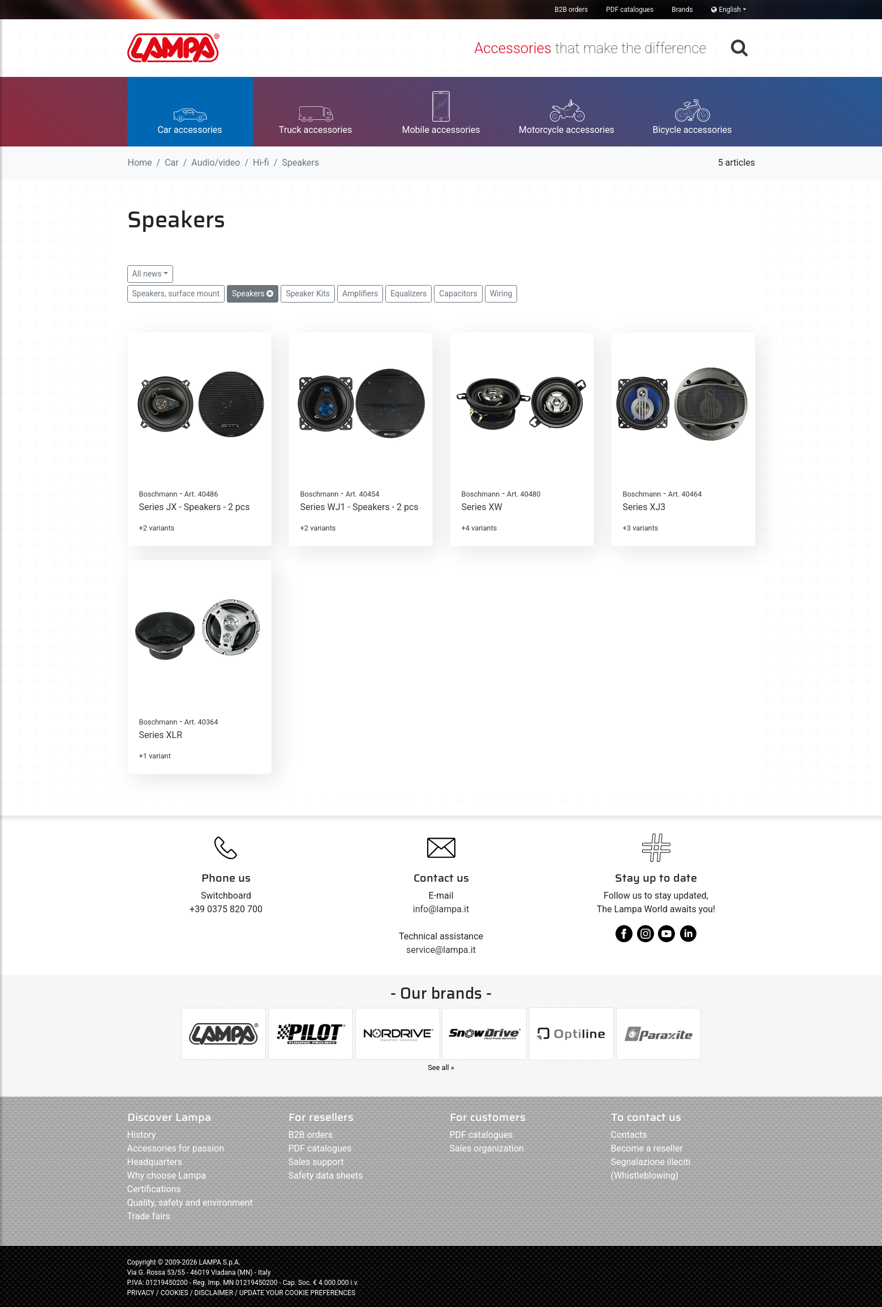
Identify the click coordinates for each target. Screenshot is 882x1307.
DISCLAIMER (215, 1293)
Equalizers (408, 293)
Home (140, 162)
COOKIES (174, 1293)
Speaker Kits (308, 293)
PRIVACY (140, 1293)
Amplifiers (360, 293)
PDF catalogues (629, 10)
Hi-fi (261, 162)
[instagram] (645, 938)
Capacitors (458, 293)
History (141, 1134)
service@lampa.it (441, 949)
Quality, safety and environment (190, 1202)
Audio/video (215, 162)
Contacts (629, 1134)
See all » (441, 1067)
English (726, 10)
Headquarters (154, 1162)
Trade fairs (148, 1216)
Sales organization (487, 1148)
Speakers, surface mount (176, 293)
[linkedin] (687, 938)
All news (147, 273)
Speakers (252, 293)
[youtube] (666, 938)
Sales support (316, 1162)
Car (172, 162)
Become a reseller (647, 1148)
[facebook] (624, 938)
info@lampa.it (441, 909)
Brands (682, 10)
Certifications (154, 1189)
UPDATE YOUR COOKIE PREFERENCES (297, 1293)
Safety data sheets (326, 1175)
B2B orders (571, 10)
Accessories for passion (175, 1148)
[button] (190, 111)
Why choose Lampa (166, 1175)
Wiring (501, 293)
